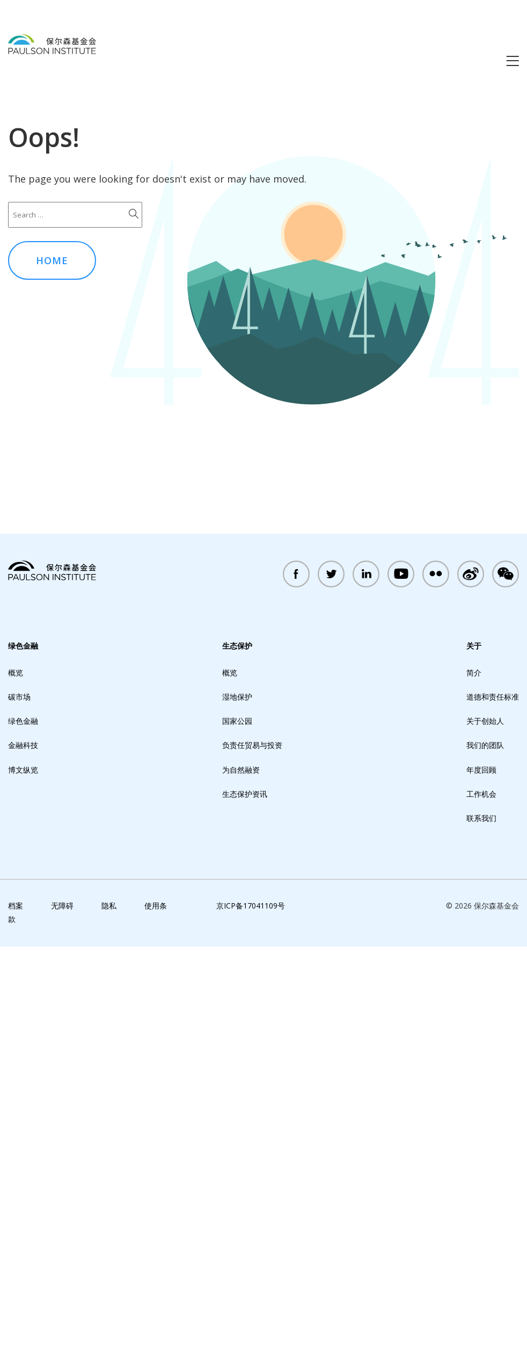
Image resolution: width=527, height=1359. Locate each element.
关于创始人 (485, 1134)
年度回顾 (481, 1183)
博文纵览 (23, 1183)
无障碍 (62, 1318)
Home (52, 260)
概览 (15, 1085)
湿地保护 (237, 1109)
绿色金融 (23, 1058)
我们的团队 (485, 1158)
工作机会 (481, 1207)
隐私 (108, 1318)
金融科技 (23, 1158)
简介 (473, 1085)
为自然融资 (241, 1183)
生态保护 (237, 1058)
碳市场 (19, 1109)
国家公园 (237, 1134)
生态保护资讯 (244, 1207)
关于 (473, 1058)
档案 (15, 1318)
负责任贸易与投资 (252, 1158)
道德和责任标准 (492, 1109)
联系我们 (481, 1231)
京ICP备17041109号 (250, 1318)
